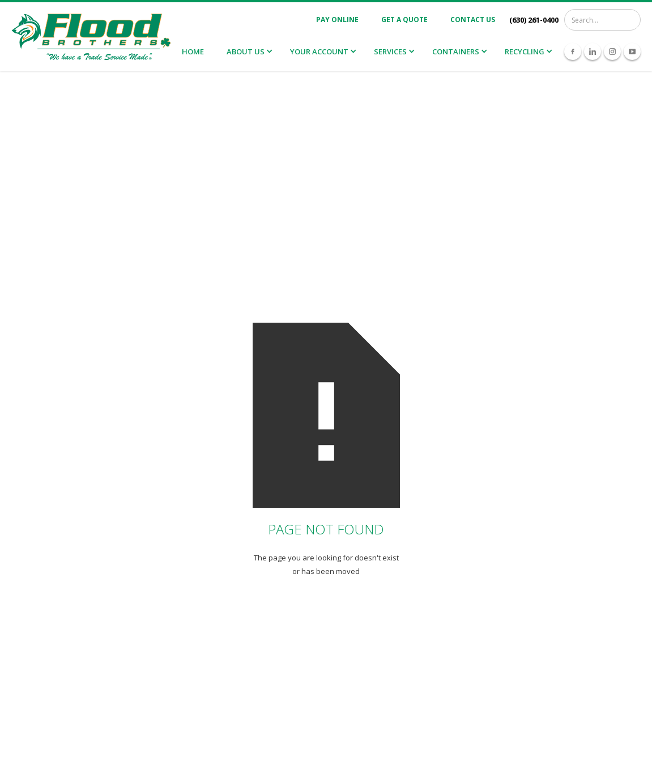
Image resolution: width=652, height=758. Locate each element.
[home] (91, 37)
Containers (455, 51)
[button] (248, 52)
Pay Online (337, 19)
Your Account (319, 51)
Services (390, 51)
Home (193, 51)
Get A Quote (404, 19)
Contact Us (472, 19)
